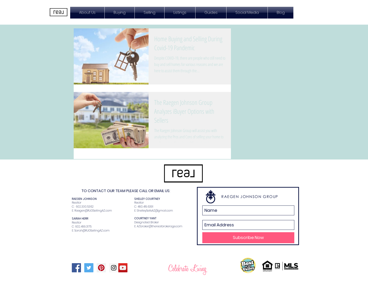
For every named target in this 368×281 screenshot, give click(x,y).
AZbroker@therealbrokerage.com (159, 226)
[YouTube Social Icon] (122, 267)
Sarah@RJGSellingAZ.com (92, 230)
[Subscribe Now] (248, 237)
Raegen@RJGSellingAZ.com (93, 211)
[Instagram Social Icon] (113, 267)
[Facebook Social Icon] (76, 267)
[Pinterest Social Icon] (101, 267)
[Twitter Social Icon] (88, 267)
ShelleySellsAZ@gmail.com (155, 211)
